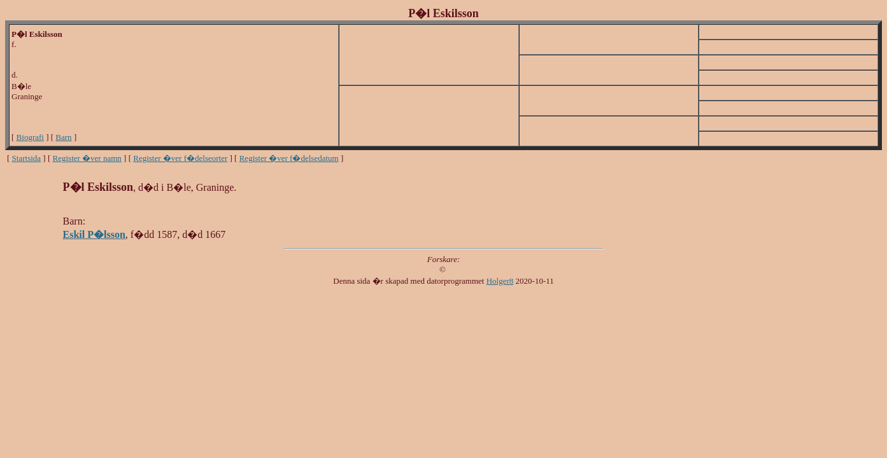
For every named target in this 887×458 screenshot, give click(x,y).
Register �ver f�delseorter (180, 158)
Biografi (30, 137)
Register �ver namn (87, 158)
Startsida (26, 158)
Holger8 (500, 281)
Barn (63, 137)
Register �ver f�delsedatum (289, 158)
